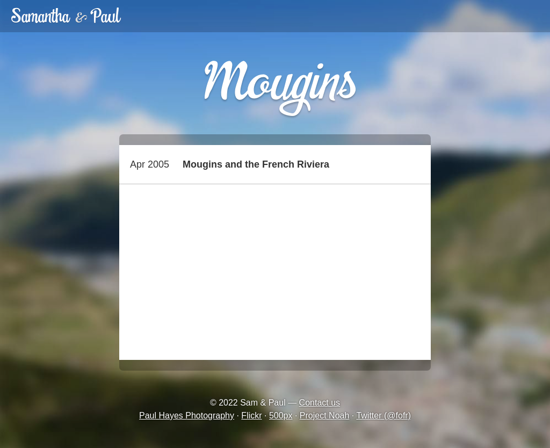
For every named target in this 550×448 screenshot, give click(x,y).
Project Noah (325, 415)
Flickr (251, 415)
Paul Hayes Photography (186, 415)
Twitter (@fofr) (383, 415)
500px (281, 415)
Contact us (319, 402)
